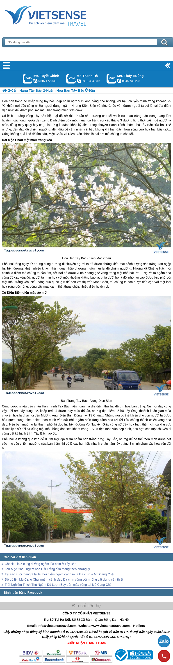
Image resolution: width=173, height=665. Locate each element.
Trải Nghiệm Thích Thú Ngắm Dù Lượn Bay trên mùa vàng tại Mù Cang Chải (58, 584)
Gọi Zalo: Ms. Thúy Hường (111, 79)
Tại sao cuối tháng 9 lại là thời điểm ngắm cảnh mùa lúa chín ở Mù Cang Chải (59, 574)
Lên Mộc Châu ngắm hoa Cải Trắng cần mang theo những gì (47, 569)
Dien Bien (105, 400)
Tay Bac (80, 258)
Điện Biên (75, 134)
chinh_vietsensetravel (35, 81)
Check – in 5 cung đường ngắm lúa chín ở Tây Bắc (40, 564)
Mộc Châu (56, 134)
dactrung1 (119, 81)
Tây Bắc (40, 116)
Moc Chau (103, 258)
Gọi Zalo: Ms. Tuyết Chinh (28, 79)
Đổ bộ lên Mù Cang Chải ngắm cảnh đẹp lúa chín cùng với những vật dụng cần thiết (64, 579)
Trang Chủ (57, 14)
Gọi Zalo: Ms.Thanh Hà (71, 79)
